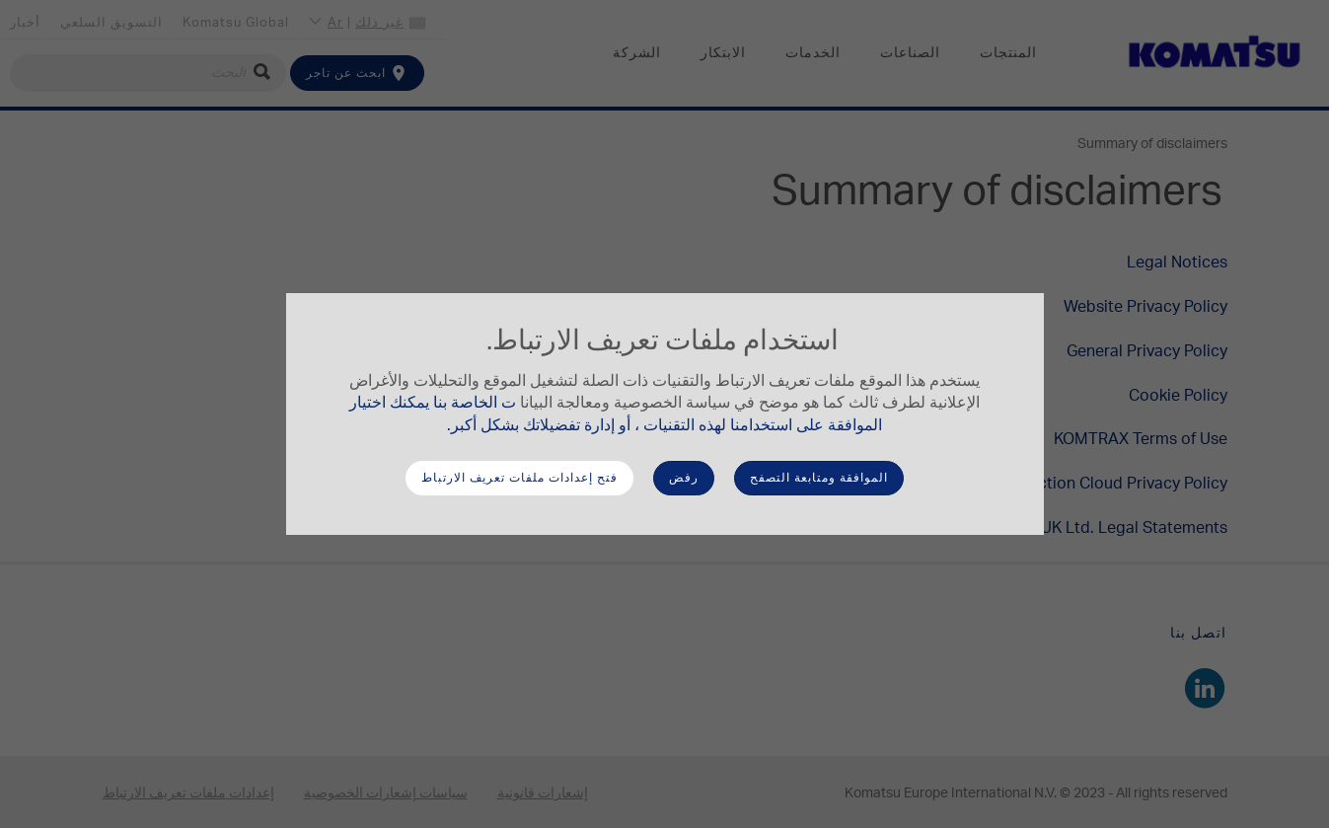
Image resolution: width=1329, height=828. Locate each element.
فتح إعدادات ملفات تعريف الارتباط (519, 478)
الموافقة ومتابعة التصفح (819, 478)
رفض (684, 478)
